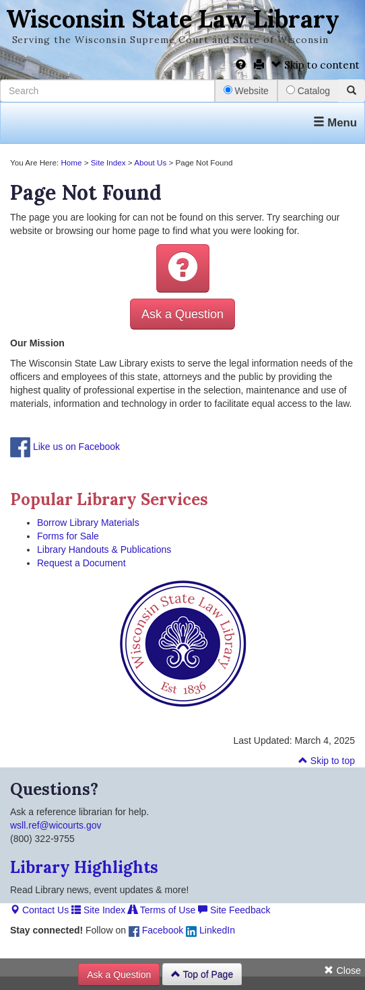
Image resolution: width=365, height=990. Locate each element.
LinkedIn (210, 930)
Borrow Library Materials (88, 522)
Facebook (156, 930)
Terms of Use (161, 910)
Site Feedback (234, 910)
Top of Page (202, 974)
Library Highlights (84, 867)
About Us (150, 162)
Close (342, 970)
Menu (335, 122)
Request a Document (81, 563)
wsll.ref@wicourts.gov (56, 825)
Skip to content (315, 65)
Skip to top (326, 760)
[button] (182, 268)
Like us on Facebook (76, 446)
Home (71, 162)
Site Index (108, 162)
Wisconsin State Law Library (172, 18)
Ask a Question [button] (182, 314)
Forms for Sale (68, 536)
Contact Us (39, 910)
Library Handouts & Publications (104, 549)
